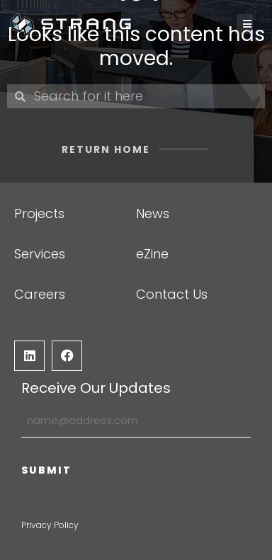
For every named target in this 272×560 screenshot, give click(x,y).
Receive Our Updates (96, 388)
